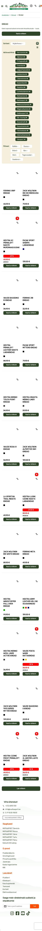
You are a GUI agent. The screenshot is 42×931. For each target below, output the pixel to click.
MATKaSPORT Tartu (10, 837)
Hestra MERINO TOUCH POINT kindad (10, 399)
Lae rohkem (21, 788)
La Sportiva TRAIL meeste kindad (9, 498)
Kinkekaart (6, 881)
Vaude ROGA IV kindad (10, 448)
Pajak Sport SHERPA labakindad (29, 242)
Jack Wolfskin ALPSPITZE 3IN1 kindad (30, 449)
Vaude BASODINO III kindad (11, 299)
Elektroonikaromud (9, 892)
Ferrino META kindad (29, 553)
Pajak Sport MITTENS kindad (30, 346)
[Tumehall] (4, 659)
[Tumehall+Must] (4, 197)
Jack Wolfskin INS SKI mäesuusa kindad (31, 193)
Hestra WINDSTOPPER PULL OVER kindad (9, 602)
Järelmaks (6, 862)
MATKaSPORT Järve (10, 834)
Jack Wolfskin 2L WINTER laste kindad (30, 758)
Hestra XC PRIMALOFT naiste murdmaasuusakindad (11, 244)
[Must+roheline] (4, 505)
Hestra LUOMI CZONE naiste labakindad (29, 498)
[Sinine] (23, 249)
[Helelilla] (4, 251)
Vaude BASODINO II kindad (30, 707)
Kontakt (6, 889)
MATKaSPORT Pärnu (10, 840)
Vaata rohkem (21, 34)
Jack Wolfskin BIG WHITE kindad (11, 553)
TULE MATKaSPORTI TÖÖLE (13, 817)
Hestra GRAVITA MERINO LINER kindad (30, 399)
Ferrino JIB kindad (28, 299)
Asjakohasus (18, 44)
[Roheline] (4, 610)
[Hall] (4, 406)
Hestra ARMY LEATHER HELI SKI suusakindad (30, 601)
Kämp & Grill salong (9, 843)
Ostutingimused (8, 856)
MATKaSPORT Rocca (10, 831)
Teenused (6, 886)
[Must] (23, 199)
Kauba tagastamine (10, 865)
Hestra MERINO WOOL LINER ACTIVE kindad (10, 653)
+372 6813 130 (10, 806)
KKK (4, 868)
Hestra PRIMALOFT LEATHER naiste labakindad (10, 348)
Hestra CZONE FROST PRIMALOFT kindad (11, 758)
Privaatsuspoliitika (9, 859)
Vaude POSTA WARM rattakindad (29, 653)
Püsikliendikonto (8, 853)
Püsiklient (6, 878)
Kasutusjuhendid (9, 884)
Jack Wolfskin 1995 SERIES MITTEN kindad (10, 708)
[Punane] (26, 608)
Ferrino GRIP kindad (9, 192)
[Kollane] (26, 659)
